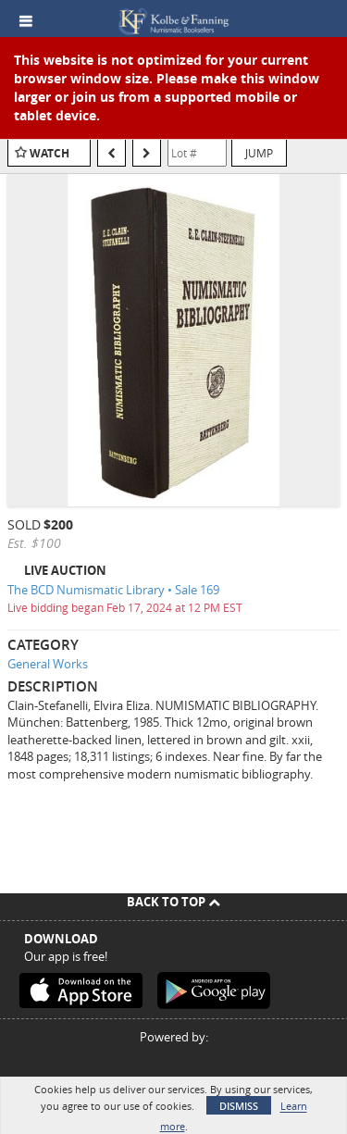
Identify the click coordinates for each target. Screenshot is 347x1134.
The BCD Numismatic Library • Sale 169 (113, 589)
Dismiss (238, 1106)
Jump (259, 152)
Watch (49, 153)
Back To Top (173, 901)
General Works (47, 663)
